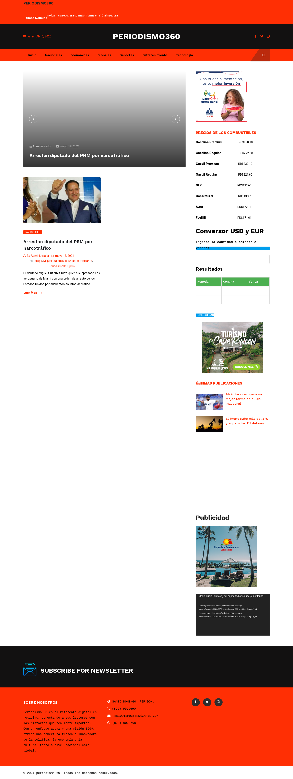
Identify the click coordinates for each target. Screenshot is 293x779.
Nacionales (53, 55)
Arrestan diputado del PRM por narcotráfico (58, 244)
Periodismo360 (58, 265)
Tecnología (184, 55)
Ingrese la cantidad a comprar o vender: (226, 245)
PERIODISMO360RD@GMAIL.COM (135, 715)
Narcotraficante (82, 260)
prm (72, 265)
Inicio (32, 55)
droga (38, 260)
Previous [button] (214, 71)
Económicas (79, 55)
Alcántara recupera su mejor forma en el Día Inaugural (83, 15)
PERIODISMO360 (146, 36)
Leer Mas (32, 292)
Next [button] (247, 71)
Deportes (127, 55)
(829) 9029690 (124, 708)
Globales (104, 55)
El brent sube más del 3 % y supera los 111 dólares (247, 420)
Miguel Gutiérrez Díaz (57, 260)
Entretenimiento (154, 55)
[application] (233, 614)
